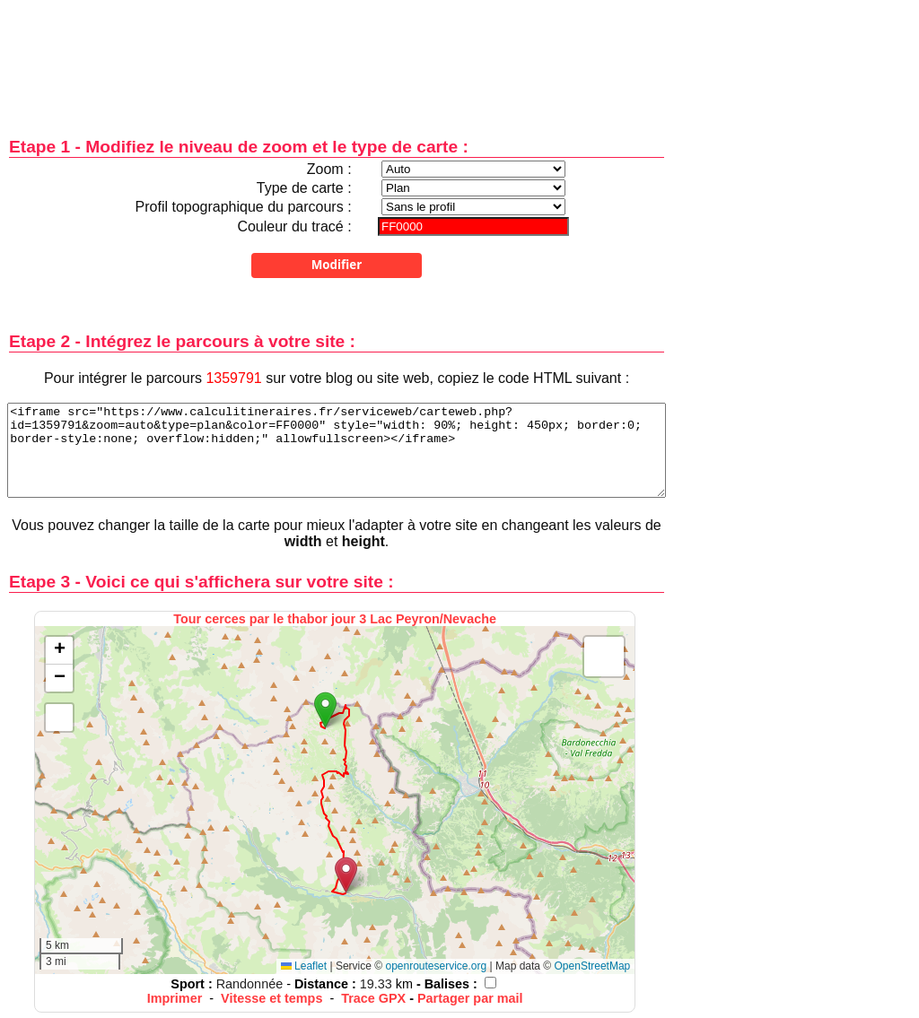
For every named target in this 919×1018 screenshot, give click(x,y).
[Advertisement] (336, 56)
